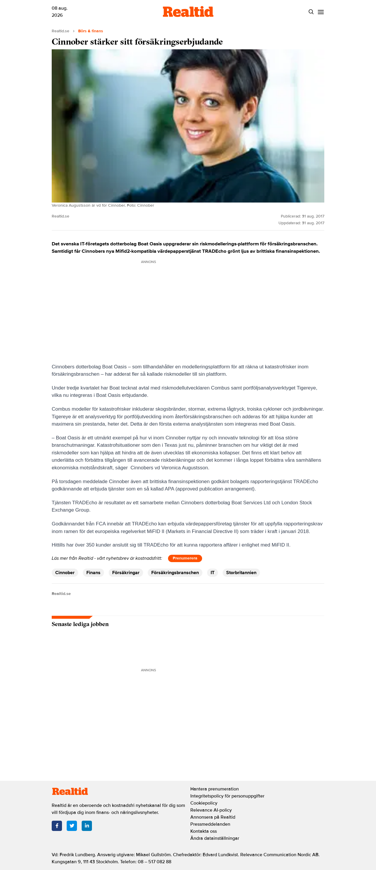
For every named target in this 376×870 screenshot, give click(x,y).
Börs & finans (90, 30)
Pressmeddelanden (210, 824)
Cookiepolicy (203, 803)
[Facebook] (57, 826)
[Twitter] (72, 826)
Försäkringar (126, 573)
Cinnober (65, 573)
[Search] (311, 12)
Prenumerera (185, 558)
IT (212, 573)
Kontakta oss (203, 831)
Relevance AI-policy (211, 810)
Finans (93, 573)
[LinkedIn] (87, 826)
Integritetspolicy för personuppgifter (227, 796)
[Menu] (320, 12)
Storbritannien (241, 573)
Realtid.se (60, 30)
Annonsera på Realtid (212, 817)
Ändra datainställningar (214, 838)
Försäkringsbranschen (175, 573)
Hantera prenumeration (214, 789)
